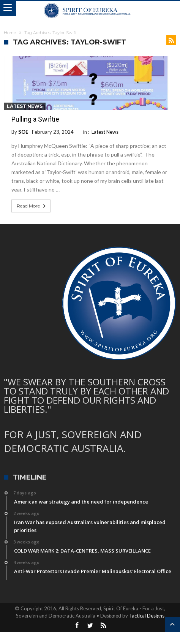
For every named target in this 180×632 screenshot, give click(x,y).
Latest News (25, 106)
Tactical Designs (146, 616)
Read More (32, 206)
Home (10, 32)
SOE (23, 132)
